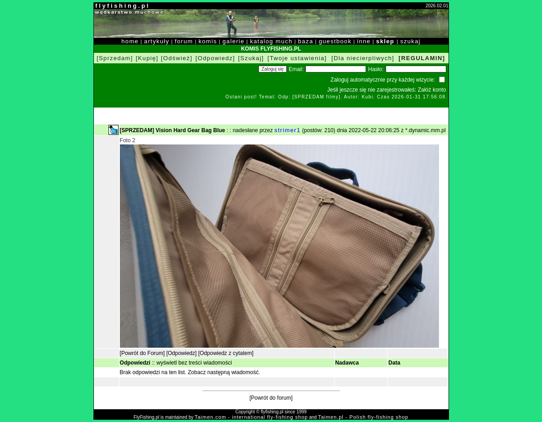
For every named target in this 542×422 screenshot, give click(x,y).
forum (184, 41)
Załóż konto (432, 90)
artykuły (156, 41)
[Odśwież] (176, 58)
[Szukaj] (251, 58)
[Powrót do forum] (271, 398)
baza (306, 41)
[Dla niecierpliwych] (362, 58)
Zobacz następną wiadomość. (224, 372)
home (130, 41)
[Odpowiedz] (215, 58)
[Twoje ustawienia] (297, 58)
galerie (233, 41)
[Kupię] (147, 58)
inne (364, 41)
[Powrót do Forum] (142, 353)
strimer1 (287, 130)
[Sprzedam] (115, 58)
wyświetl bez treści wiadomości (194, 363)
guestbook (335, 41)
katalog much (271, 41)
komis (207, 41)
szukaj (410, 41)
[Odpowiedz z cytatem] (225, 353)
